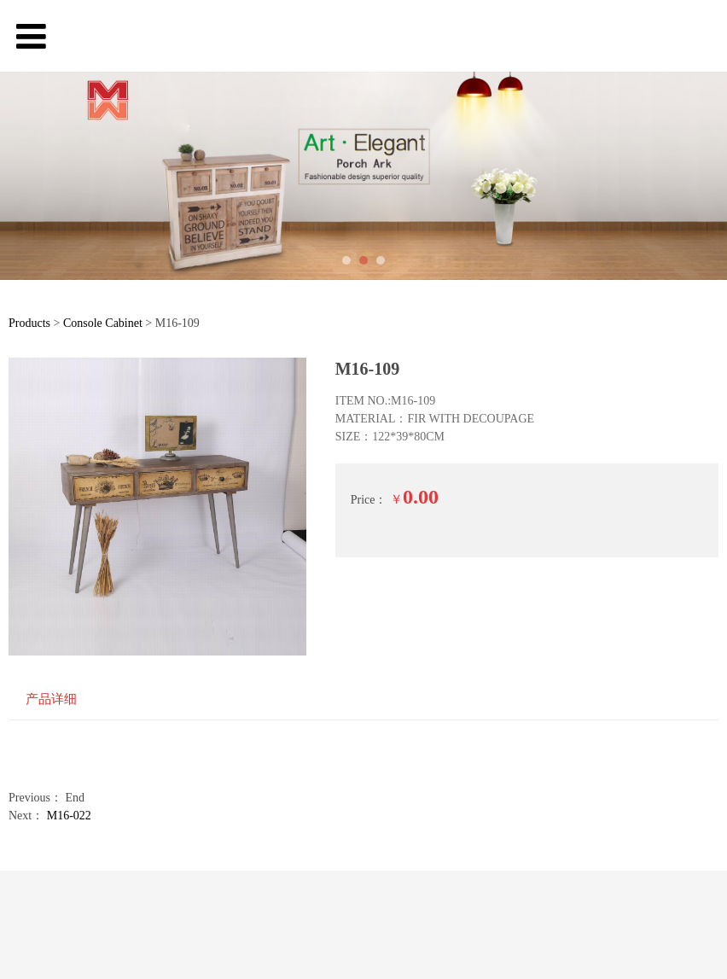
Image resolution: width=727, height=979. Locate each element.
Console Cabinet (102, 323)
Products (29, 323)
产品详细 (51, 698)
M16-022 (69, 815)
